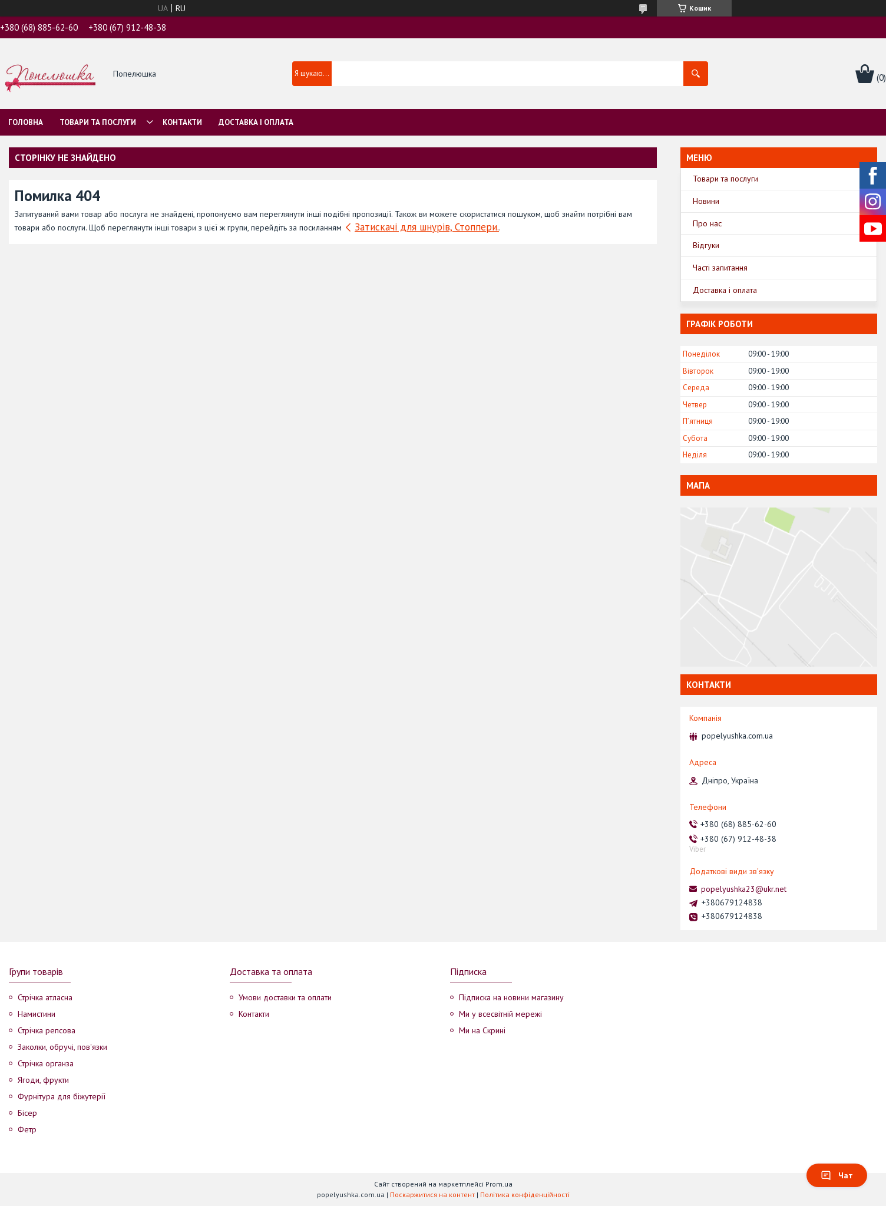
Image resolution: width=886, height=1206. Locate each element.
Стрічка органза (46, 1063)
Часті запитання (720, 267)
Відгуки (706, 245)
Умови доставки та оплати (285, 997)
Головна (25, 122)
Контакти (182, 122)
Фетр (27, 1129)
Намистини (36, 1014)
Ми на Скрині (482, 1030)
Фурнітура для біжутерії (61, 1096)
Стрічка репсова (46, 1030)
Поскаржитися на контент (432, 1194)
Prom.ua (499, 1183)
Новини (706, 201)
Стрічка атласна (45, 997)
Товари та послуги (97, 122)
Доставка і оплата (256, 122)
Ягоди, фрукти (43, 1080)
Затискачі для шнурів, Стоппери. (427, 226)
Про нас (707, 223)
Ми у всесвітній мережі (500, 1014)
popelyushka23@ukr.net (743, 889)
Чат (837, 1175)
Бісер (27, 1113)
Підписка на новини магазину (511, 997)
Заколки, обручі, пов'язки (62, 1047)
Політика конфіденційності (525, 1194)
